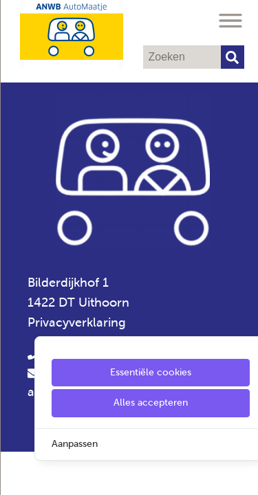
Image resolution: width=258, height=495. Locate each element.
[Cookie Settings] (16, 474)
